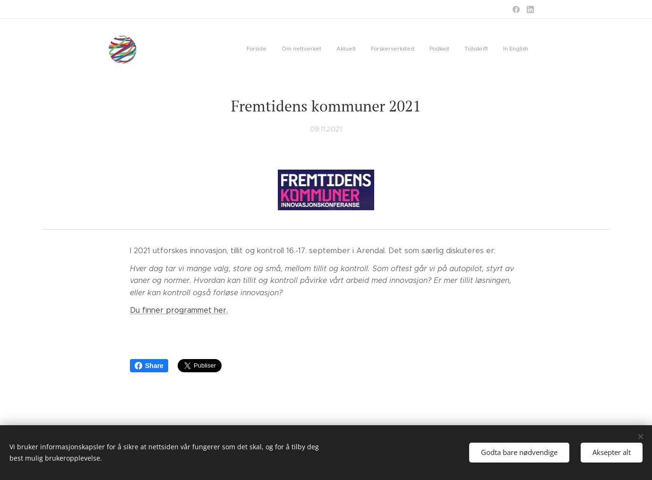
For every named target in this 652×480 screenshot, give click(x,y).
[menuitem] (440, 49)
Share (149, 365)
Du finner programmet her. (179, 310)
